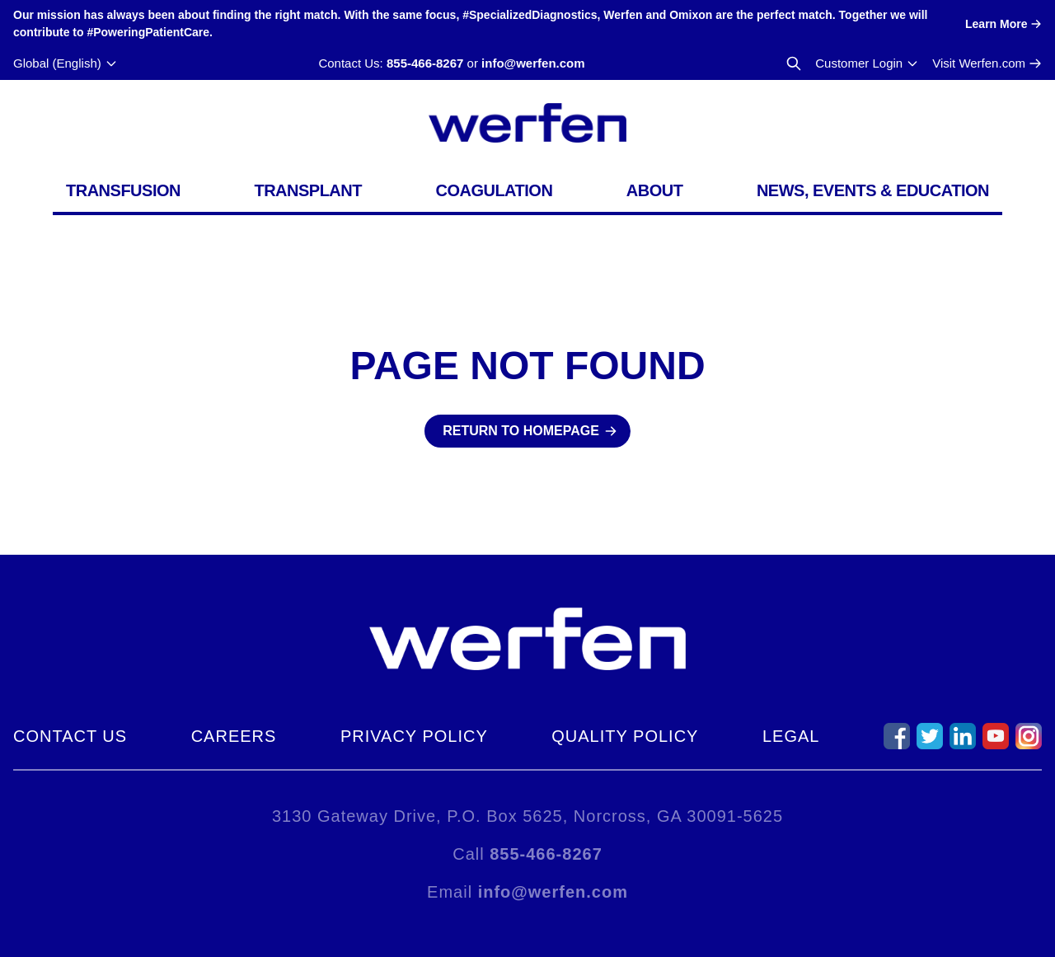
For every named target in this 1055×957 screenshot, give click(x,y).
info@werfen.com (532, 63)
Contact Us (70, 736)
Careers (234, 736)
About (654, 190)
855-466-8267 (425, 63)
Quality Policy (624, 736)
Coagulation (493, 190)
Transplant (308, 190)
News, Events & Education (873, 190)
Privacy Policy (414, 736)
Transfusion (123, 190)
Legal (790, 736)
